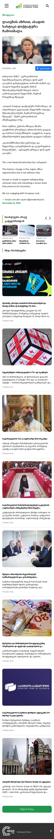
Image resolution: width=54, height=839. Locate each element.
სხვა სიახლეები (15, 250)
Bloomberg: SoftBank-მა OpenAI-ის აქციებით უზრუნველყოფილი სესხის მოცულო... (27, 242)
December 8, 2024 (11, 203)
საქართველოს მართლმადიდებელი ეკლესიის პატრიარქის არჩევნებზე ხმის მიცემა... (25, 506)
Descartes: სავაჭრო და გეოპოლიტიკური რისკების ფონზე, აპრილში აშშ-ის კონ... (43, 242)
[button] (46, 218)
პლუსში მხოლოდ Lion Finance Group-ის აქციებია (26, 782)
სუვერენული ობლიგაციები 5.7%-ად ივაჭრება (25, 372)
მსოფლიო (8, 15)
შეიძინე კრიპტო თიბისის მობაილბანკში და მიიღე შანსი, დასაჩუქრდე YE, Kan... (24, 304)
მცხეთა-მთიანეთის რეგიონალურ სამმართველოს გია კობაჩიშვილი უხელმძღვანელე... (19, 576)
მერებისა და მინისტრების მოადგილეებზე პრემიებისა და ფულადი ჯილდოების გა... (23, 645)
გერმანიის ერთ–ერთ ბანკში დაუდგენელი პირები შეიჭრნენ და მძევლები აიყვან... (9, 242)
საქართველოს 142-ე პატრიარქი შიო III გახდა (24, 439)
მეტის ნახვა (27, 809)
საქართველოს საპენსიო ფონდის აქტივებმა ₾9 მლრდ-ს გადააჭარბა (26, 714)
